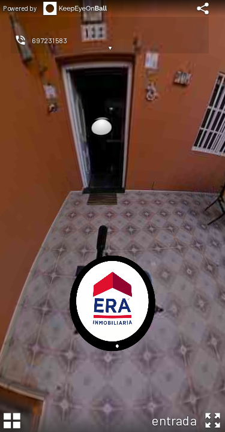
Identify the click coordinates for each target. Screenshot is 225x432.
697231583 (49, 40)
